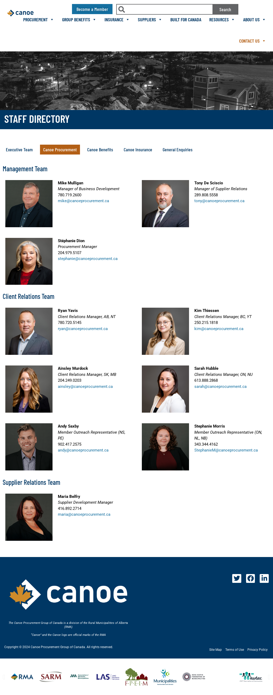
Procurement (38, 19)
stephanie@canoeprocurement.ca (88, 258)
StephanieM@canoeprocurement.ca (226, 450)
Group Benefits (79, 19)
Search (225, 9)
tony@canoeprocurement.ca (219, 200)
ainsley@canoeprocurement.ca (85, 386)
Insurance (117, 19)
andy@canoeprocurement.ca (83, 450)
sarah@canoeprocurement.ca (220, 386)
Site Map (215, 650)
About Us (254, 19)
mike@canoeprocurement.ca (83, 200)
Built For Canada (185, 19)
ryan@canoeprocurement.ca (83, 328)
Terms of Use (234, 650)
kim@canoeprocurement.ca (218, 328)
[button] (60, 149)
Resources (222, 19)
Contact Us (252, 40)
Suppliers (150, 19)
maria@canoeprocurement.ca (84, 514)
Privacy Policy (257, 650)
